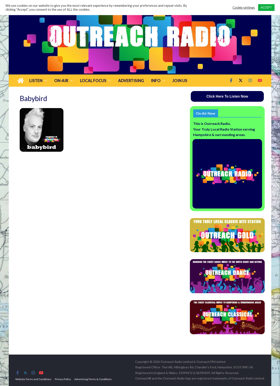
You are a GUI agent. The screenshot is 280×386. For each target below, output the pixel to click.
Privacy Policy (63, 379)
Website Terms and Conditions (33, 379)
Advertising (131, 80)
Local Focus (93, 80)
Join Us (179, 80)
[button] (44, 80)
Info (156, 80)
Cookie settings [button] (244, 7)
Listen (35, 80)
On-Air (61, 80)
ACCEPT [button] (266, 7)
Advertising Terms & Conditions (93, 379)
